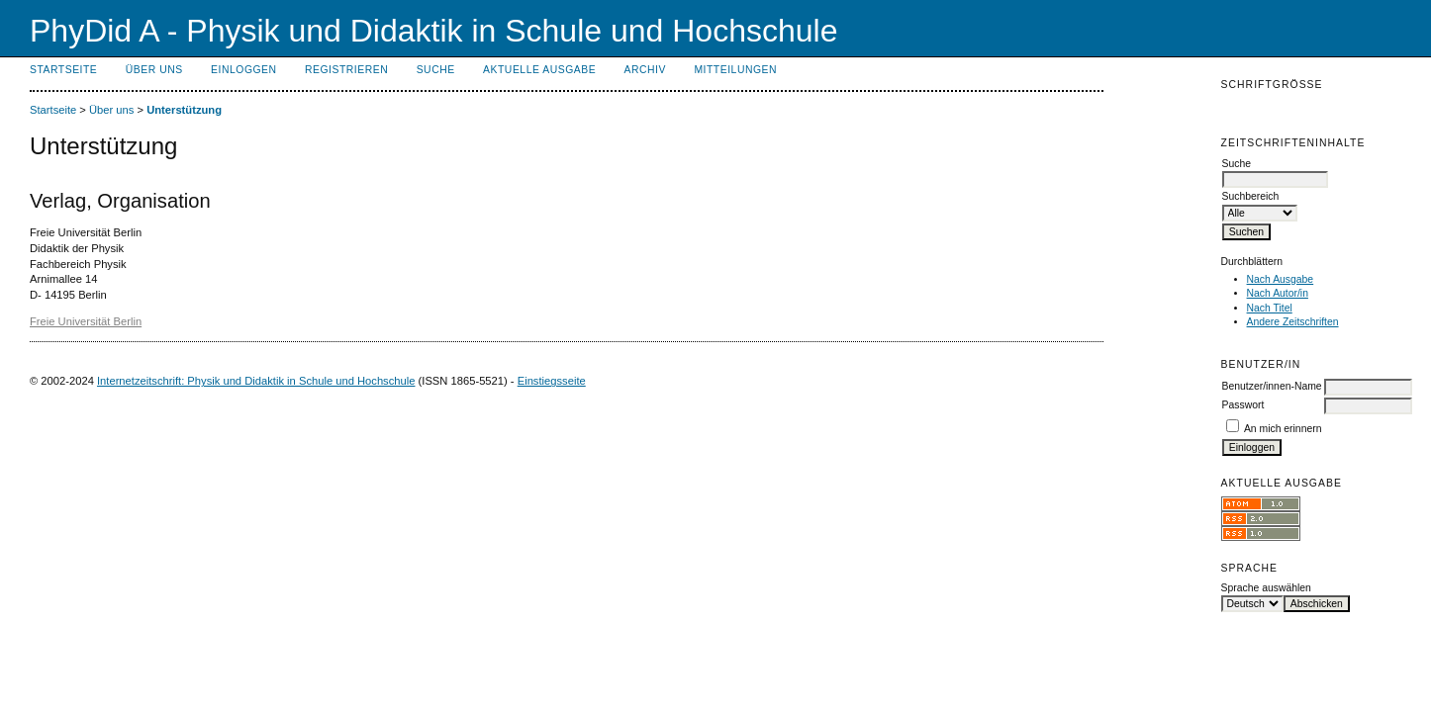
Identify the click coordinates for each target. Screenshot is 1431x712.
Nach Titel (1269, 308)
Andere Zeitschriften (1293, 321)
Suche (436, 69)
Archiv (645, 69)
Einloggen (243, 69)
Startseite (63, 69)
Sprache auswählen (1266, 587)
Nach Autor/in (1277, 293)
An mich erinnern (1283, 428)
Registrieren (346, 69)
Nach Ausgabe (1280, 279)
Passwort (1243, 405)
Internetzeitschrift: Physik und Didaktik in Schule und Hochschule (256, 381)
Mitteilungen (735, 69)
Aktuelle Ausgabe (539, 69)
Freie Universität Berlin (86, 321)
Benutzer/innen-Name (1272, 386)
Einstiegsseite (552, 381)
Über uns (154, 69)
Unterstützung (184, 110)
